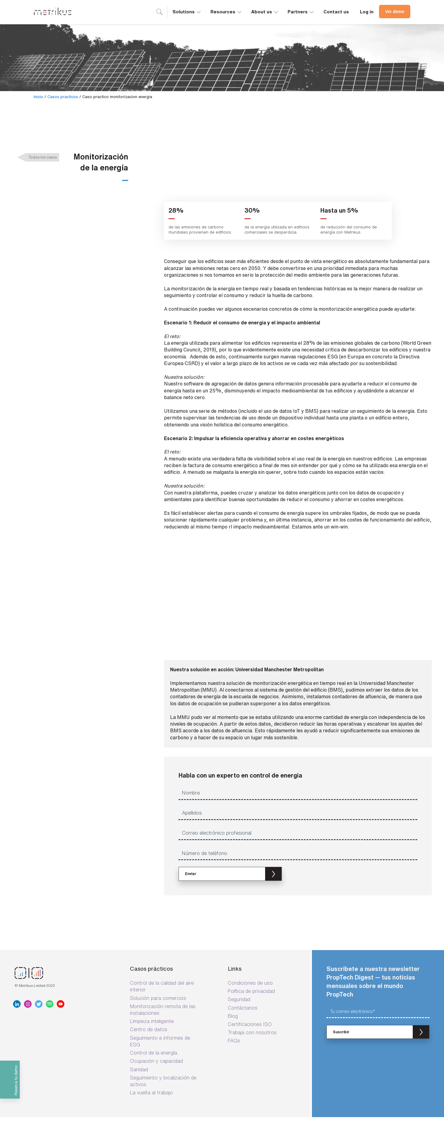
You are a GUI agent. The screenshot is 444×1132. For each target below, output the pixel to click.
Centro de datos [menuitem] (148, 997)
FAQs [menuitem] (234, 1008)
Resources (226, 11)
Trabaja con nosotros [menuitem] (252, 1000)
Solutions (187, 11)
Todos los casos (42, 157)
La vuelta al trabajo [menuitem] (151, 1060)
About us (265, 11)
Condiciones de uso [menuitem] (250, 950)
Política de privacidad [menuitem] (251, 958)
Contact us (336, 11)
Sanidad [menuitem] (139, 1037)
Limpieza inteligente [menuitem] (152, 989)
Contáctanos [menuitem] (243, 975)
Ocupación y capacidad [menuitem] (156, 1028)
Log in (367, 11)
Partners (301, 11)
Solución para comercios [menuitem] (158, 965)
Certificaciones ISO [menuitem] (250, 992)
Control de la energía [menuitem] (153, 1020)
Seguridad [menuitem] (239, 967)
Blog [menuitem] (233, 983)
